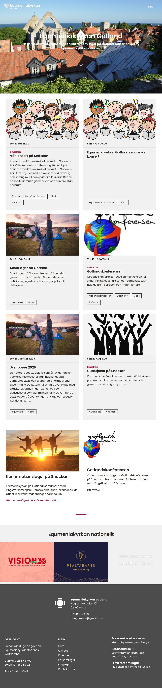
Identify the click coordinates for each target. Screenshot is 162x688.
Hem (61, 646)
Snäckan (16, 202)
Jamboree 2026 (23, 367)
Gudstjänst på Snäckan (106, 370)
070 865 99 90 (80, 614)
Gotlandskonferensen (100, 295)
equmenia (17, 302)
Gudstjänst (122, 295)
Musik (54, 196)
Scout (31, 302)
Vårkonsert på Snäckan (29, 155)
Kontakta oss (66, 669)
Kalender (64, 655)
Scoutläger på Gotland (28, 268)
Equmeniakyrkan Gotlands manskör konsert (116, 154)
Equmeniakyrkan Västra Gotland (28, 196)
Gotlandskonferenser (104, 271)
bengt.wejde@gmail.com (87, 618)
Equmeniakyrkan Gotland (81, 36)
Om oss (63, 651)
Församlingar (66, 660)
